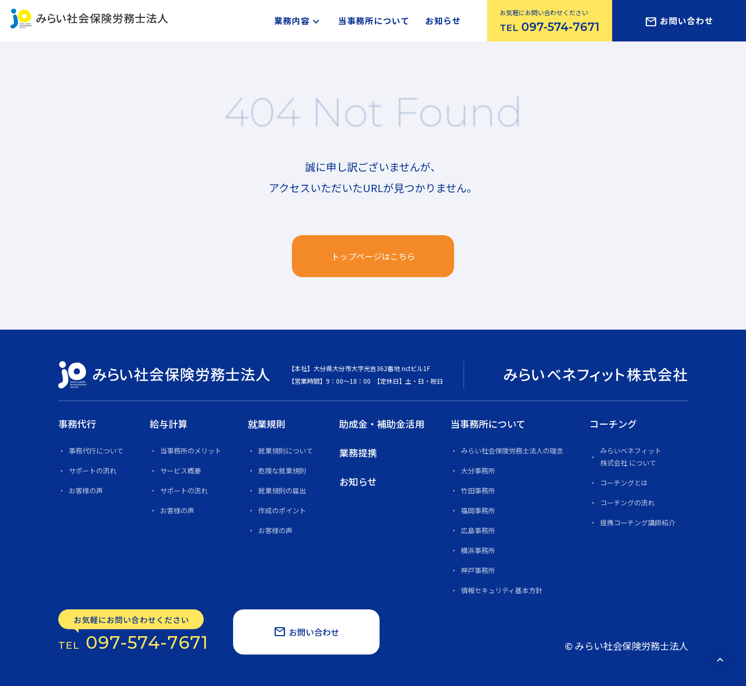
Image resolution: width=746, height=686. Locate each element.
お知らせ (443, 20)
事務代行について (96, 451)
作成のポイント (282, 510)
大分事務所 (478, 471)
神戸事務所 (478, 570)
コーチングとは (624, 483)
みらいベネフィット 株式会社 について (630, 457)
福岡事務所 (478, 510)
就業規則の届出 (282, 490)
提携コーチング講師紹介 (637, 522)
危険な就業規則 (282, 471)
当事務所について (373, 20)
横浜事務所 (478, 550)
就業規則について (285, 451)
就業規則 (267, 423)
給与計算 (168, 423)
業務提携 (358, 452)
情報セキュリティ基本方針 (501, 590)
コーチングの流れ (627, 503)
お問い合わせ (679, 21)
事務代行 (77, 423)
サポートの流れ (93, 471)
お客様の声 (86, 490)
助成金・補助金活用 (381, 423)
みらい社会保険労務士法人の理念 (512, 451)
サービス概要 (180, 471)
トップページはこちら (373, 256)
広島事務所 (478, 530)
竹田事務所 (478, 490)
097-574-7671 (133, 631)
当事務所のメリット (191, 451)
